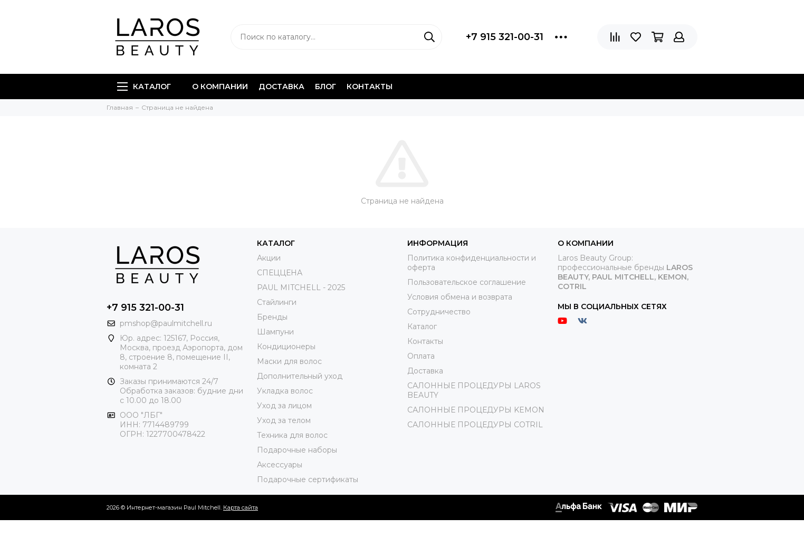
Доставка (281, 86)
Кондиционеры (286, 346)
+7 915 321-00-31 (504, 37)
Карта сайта (240, 507)
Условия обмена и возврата (459, 297)
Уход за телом (284, 420)
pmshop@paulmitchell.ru (166, 323)
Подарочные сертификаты (307, 479)
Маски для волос (289, 361)
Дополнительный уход (299, 376)
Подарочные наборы (297, 450)
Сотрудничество (439, 312)
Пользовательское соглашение (466, 282)
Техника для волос (292, 435)
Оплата (421, 356)
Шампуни (275, 332)
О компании (220, 86)
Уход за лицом (284, 405)
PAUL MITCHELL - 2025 (301, 287)
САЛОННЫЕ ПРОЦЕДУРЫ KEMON (475, 410)
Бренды (272, 317)
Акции (269, 258)
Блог (325, 86)
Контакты (370, 86)
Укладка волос (285, 391)
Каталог (144, 86)
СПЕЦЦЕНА (279, 272)
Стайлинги (276, 302)
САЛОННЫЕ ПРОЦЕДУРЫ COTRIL (475, 424)
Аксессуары (279, 464)
